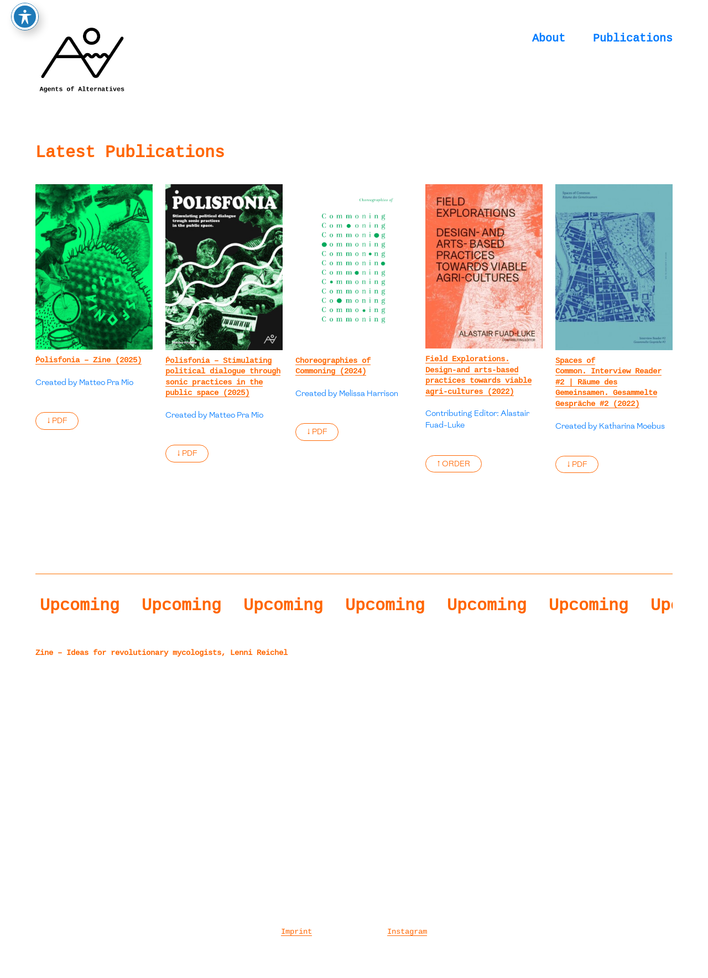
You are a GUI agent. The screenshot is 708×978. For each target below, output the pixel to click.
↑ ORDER (453, 464)
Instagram (407, 931)
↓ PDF (57, 420)
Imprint (296, 931)
